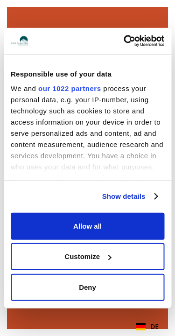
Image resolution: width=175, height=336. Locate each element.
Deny (87, 287)
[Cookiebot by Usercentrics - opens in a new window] (124, 41)
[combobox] (147, 326)
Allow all (87, 226)
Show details (124, 196)
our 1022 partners (69, 88)
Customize (87, 256)
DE (147, 326)
